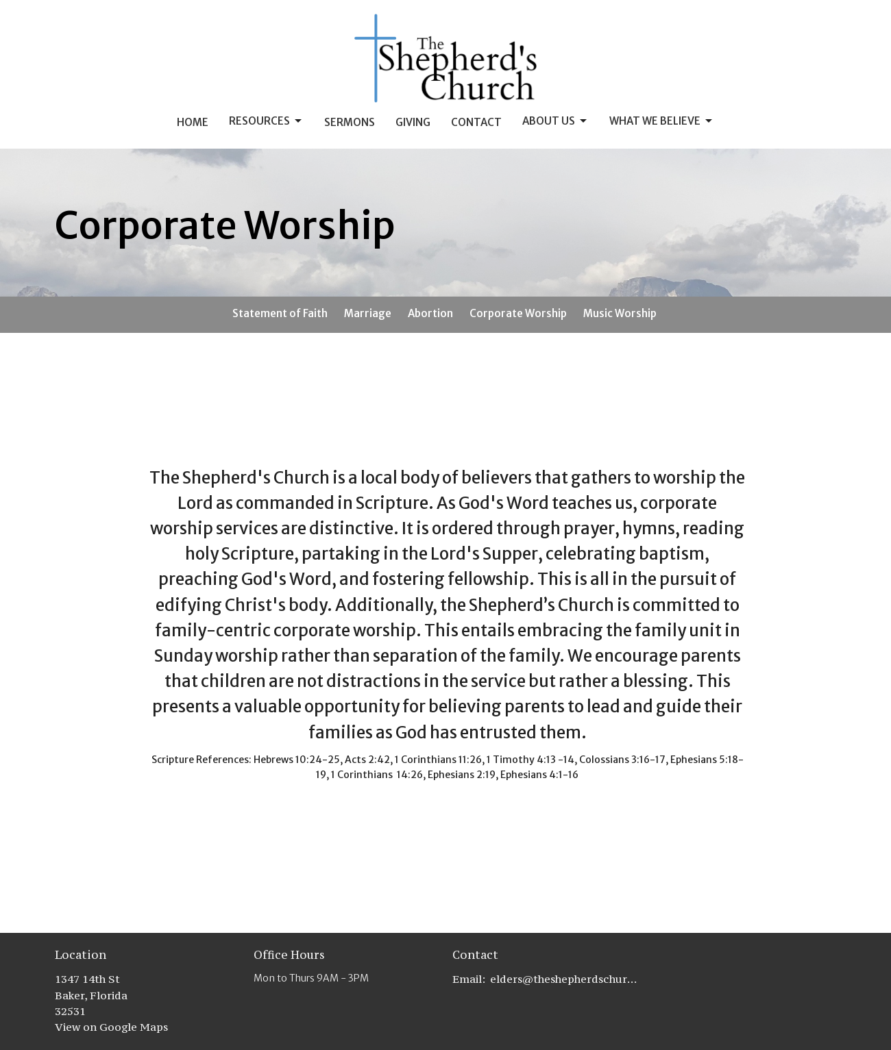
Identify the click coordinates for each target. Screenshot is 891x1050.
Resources (266, 121)
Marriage (367, 313)
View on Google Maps (111, 1027)
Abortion (430, 313)
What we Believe (661, 121)
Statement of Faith (280, 313)
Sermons (349, 122)
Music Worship (620, 313)
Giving (412, 122)
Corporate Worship (518, 313)
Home (192, 122)
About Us (555, 121)
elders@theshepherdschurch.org (563, 979)
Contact (476, 122)
